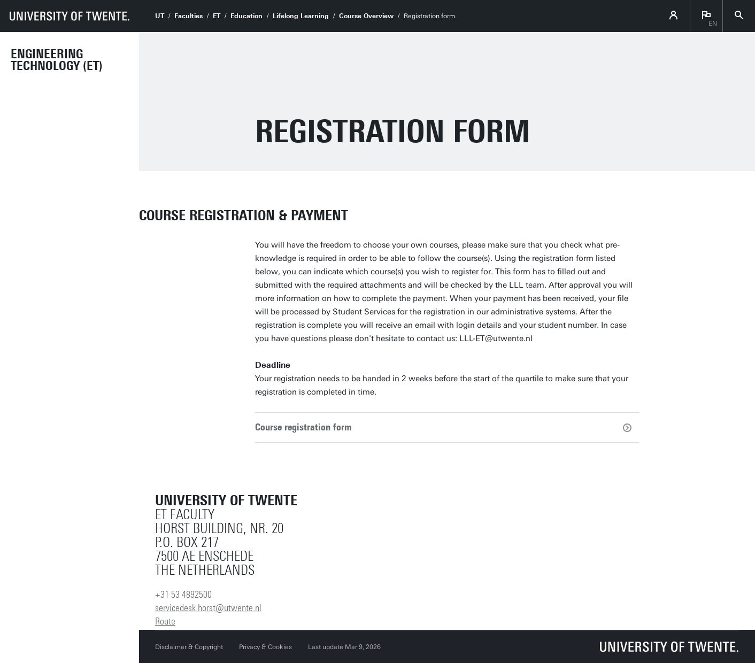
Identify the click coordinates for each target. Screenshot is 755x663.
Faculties (188, 16)
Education (246, 16)
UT (159, 16)
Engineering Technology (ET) (57, 60)
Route (165, 621)
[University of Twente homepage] (69, 16)
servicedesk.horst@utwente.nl (208, 608)
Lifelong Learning (301, 16)
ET (216, 16)
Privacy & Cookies (265, 647)
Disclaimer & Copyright (189, 647)
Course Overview (366, 16)
